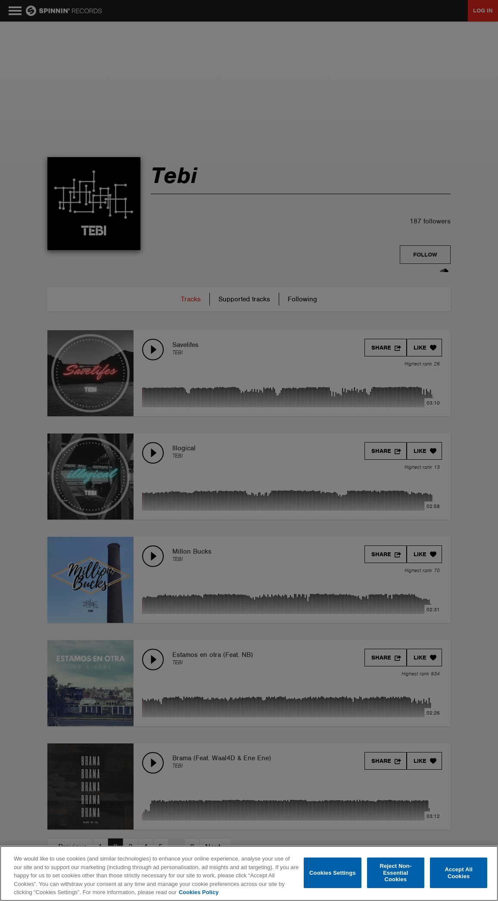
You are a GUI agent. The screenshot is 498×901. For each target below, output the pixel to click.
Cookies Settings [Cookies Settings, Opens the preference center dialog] (332, 873)
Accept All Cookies (459, 872)
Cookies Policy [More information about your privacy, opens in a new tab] (198, 892)
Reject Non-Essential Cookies (395, 872)
